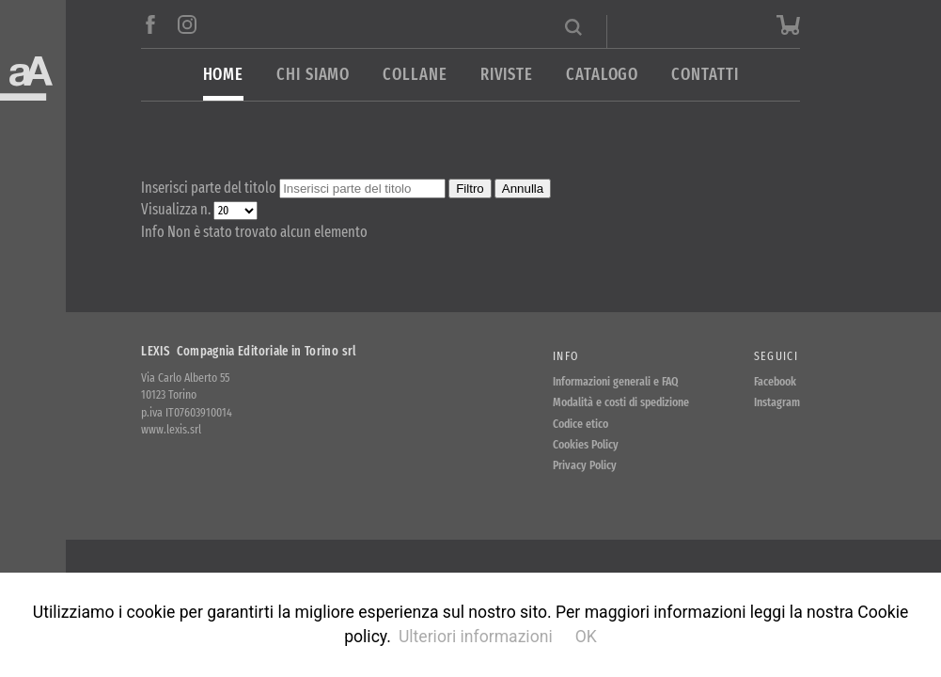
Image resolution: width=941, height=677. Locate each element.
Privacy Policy (585, 465)
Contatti (704, 75)
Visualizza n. (177, 209)
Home (223, 75)
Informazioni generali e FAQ (616, 381)
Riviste (506, 75)
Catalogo (602, 75)
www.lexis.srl (171, 429)
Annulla (522, 188)
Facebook (775, 381)
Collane (415, 75)
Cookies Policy (586, 444)
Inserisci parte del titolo (210, 188)
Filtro (470, 188)
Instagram (777, 402)
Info (565, 356)
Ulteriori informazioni (476, 636)
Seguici (776, 356)
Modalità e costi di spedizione (621, 402)
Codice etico (580, 424)
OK (586, 636)
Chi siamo (313, 75)
